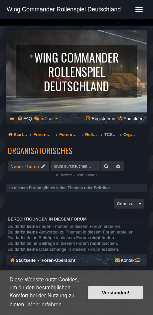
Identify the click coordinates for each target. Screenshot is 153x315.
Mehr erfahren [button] (45, 304)
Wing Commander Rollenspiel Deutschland (64, 9)
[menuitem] (24, 118)
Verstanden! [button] (115, 292)
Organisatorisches (40, 150)
